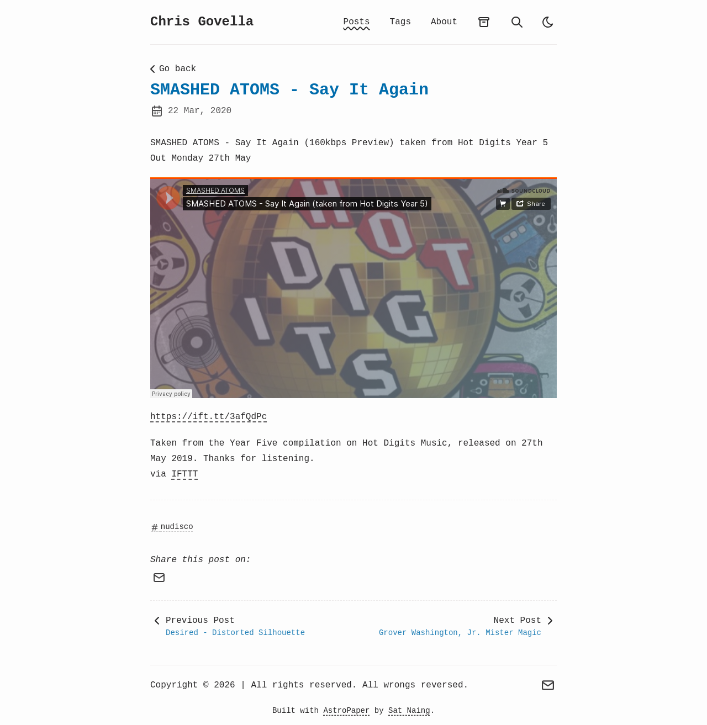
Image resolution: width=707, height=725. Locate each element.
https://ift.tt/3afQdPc (208, 417)
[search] (517, 22)
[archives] (484, 22)
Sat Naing (409, 710)
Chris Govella (202, 21)
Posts (357, 22)
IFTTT (184, 474)
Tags (400, 22)
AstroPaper (346, 710)
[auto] (548, 22)
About (444, 22)
